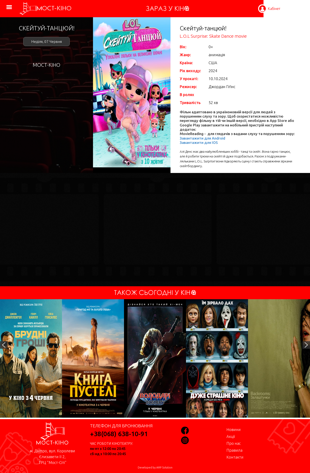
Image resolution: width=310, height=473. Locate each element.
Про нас (233, 443)
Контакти (234, 457)
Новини (233, 429)
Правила (234, 450)
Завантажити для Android (202, 138)
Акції (230, 436)
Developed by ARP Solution (155, 467)
